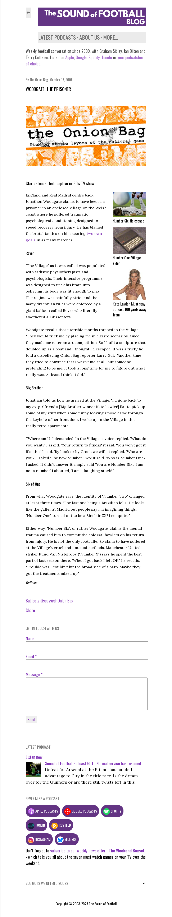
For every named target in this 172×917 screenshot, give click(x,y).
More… (110, 37)
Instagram (39, 839)
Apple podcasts (43, 811)
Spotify (94, 57)
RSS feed (61, 825)
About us (89, 37)
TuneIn (106, 57)
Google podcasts (80, 811)
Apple (69, 57)
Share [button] (30, 610)
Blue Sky (67, 839)
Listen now (34, 757)
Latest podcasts (57, 37)
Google (81, 57)
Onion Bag (65, 600)
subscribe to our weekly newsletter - (97, 850)
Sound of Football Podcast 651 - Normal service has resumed (93, 763)
